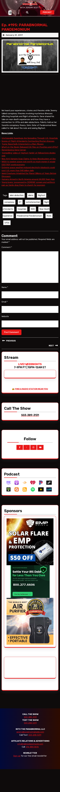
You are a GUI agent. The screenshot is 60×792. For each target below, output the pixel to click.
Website (5, 316)
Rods (49, 216)
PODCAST (48, 12)
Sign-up (16, 756)
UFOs (6, 223)
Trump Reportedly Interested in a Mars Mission (23, 144)
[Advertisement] (16, 667)
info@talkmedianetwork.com (30, 744)
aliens (30, 195)
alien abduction (17, 195)
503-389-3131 (30, 717)
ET (20, 202)
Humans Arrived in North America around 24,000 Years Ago (28, 179)
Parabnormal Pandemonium (29, 216)
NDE (33, 209)
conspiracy (9, 202)
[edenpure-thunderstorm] (30, 621)
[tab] (10, 12)
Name (5, 287)
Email (5, 302)
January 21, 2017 (14, 35)
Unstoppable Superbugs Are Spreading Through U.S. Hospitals (30, 138)
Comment (7, 247)
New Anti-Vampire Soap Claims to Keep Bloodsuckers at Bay (29, 159)
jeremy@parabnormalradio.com (30, 732)
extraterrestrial (33, 202)
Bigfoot (41, 195)
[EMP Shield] (30, 541)
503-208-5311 (30, 723)
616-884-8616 (32, 747)
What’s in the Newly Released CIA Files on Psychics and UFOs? (30, 147)
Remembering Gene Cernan (14, 150)
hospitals (22, 209)
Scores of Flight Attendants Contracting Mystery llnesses (28, 141)
